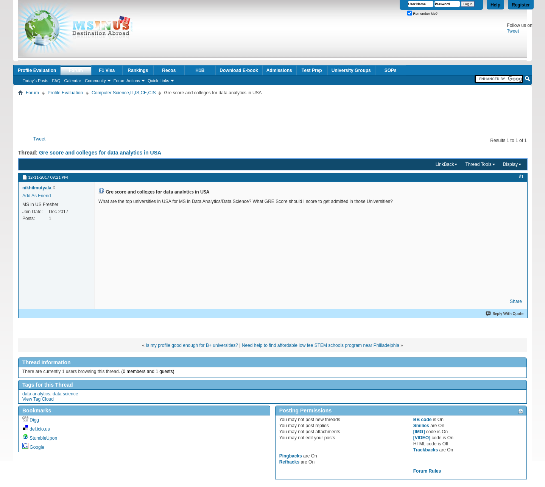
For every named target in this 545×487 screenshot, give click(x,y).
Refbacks (289, 462)
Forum (76, 70)
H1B (199, 70)
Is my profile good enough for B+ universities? (192, 345)
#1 (521, 176)
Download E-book (239, 70)
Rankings (138, 70)
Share (516, 301)
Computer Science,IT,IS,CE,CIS (124, 92)
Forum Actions (127, 80)
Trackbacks (425, 450)
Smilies (421, 425)
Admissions (279, 70)
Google (37, 447)
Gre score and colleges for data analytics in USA (100, 153)
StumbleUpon (43, 438)
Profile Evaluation (37, 70)
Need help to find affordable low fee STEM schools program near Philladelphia (320, 345)
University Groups (351, 70)
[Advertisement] (272, 114)
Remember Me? (422, 14)
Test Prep (312, 70)
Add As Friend (36, 195)
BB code (422, 419)
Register (521, 5)
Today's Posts (35, 80)
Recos (169, 70)
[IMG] (419, 431)
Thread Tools (478, 164)
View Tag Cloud (38, 399)
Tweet (513, 31)
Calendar (72, 80)
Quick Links (158, 80)
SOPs (391, 70)
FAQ (56, 80)
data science (65, 393)
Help (495, 5)
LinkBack (445, 164)
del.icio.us (40, 429)
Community (95, 80)
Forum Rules (427, 471)
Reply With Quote (504, 313)
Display (510, 164)
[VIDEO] (421, 437)
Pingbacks (290, 456)
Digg (34, 420)
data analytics (36, 393)
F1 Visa (107, 70)
